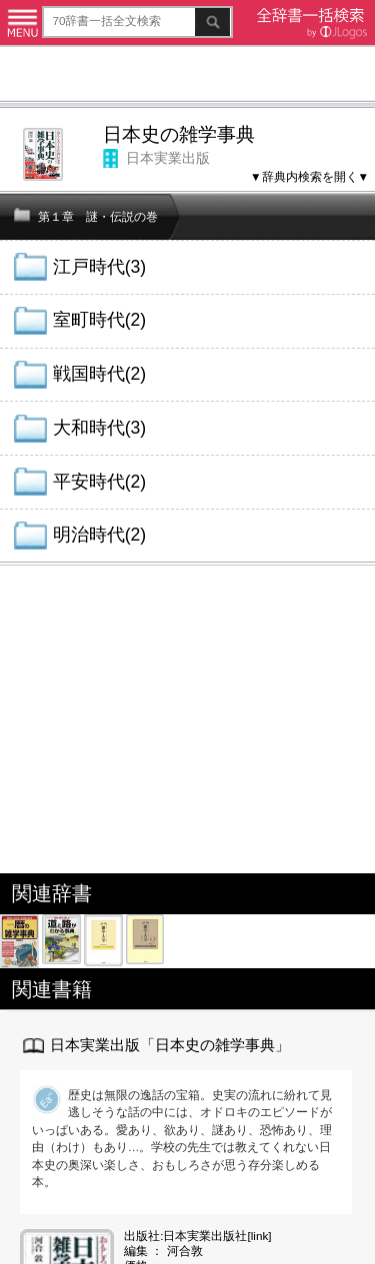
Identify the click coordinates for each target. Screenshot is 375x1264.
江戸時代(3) (99, 267)
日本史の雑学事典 (179, 134)
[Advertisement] (187, 76)
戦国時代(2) (99, 374)
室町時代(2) (99, 320)
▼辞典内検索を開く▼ (309, 176)
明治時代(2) (99, 535)
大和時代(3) (99, 428)
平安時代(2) (99, 482)
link (260, 1235)
